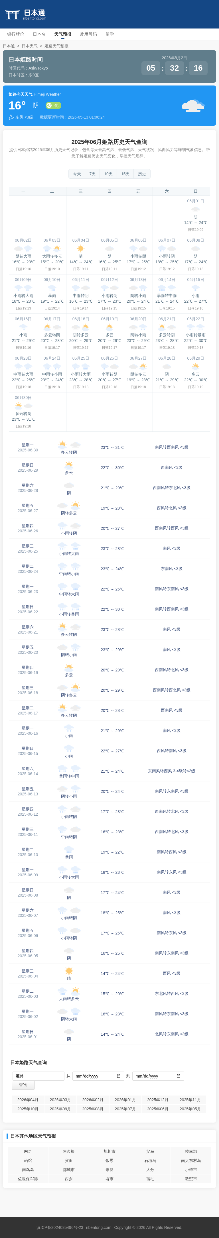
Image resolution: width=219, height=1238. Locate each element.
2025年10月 (28, 1109)
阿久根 (69, 1151)
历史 (142, 174)
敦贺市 (191, 1178)
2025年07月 (125, 1109)
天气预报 (62, 34)
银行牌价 (15, 34)
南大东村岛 (191, 1160)
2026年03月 (60, 1099)
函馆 (28, 1160)
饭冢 (109, 1160)
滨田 (69, 1160)
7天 (93, 174)
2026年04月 (28, 1099)
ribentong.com (98, 1227)
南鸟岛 (28, 1169)
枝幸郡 (191, 1151)
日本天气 (30, 46)
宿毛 (150, 1178)
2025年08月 (93, 1109)
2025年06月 (158, 1109)
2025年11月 (190, 1099)
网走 (28, 1151)
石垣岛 (150, 1160)
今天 (77, 174)
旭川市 (109, 1151)
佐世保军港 (28, 1178)
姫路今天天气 (21, 94)
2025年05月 (190, 1109)
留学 (110, 34)
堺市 (109, 1178)
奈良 (109, 1169)
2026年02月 (93, 1099)
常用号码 (88, 34)
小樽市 (191, 1169)
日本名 (39, 34)
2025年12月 (158, 1099)
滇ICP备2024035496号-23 (59, 1227)
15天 (125, 174)
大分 (150, 1169)
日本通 (9, 46)
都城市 (69, 1169)
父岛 (150, 1151)
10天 (108, 174)
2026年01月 (125, 1099)
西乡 (69, 1178)
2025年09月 (60, 1109)
